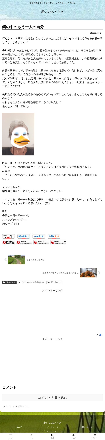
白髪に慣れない (54, 282)
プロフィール (52, 427)
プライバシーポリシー (52, 431)
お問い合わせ (86, 427)
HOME (19, 427)
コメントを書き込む (52, 397)
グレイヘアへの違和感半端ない (32, 282)
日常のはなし (9, 282)
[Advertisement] (52, 361)
